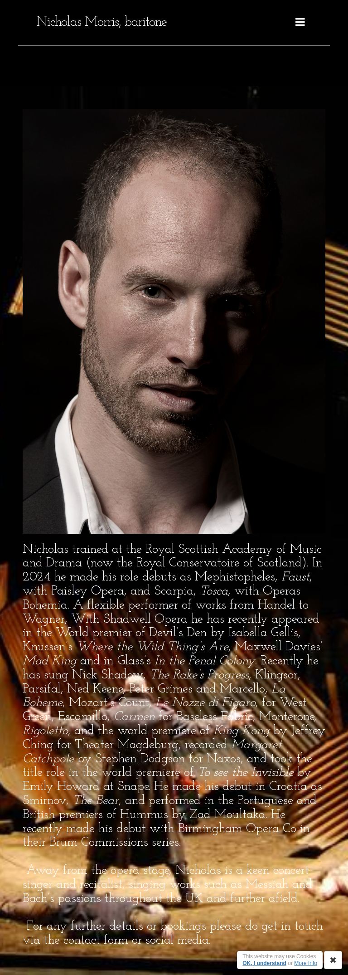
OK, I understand (264, 963)
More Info (305, 963)
